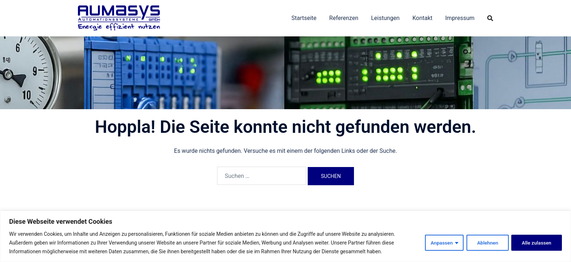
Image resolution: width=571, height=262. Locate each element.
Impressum (460, 18)
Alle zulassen (536, 243)
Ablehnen (486, 243)
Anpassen (440, 243)
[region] (285, 236)
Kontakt (422, 18)
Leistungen (385, 18)
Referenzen (343, 18)
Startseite (303, 18)
